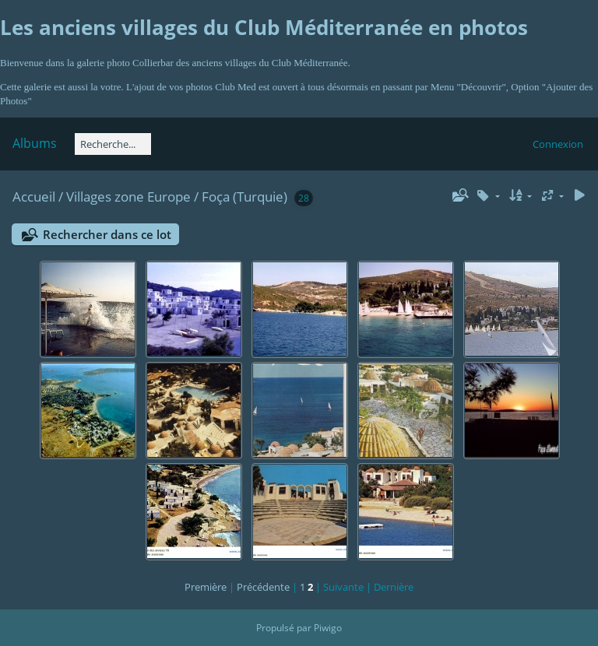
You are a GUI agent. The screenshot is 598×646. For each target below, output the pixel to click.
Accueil (33, 196)
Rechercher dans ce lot (107, 234)
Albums (34, 143)
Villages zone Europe (128, 196)
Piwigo (328, 627)
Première (206, 587)
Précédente (263, 587)
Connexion (558, 144)
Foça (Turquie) (244, 196)
